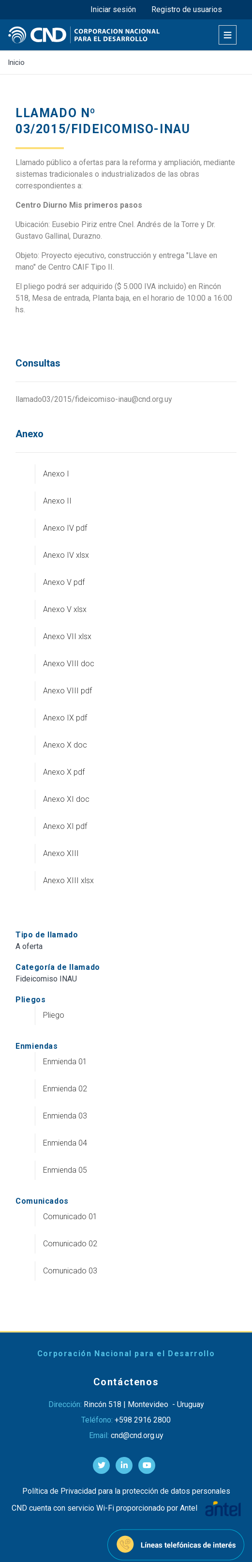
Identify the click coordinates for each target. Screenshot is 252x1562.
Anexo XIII (61, 853)
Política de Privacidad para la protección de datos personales (126, 1491)
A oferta (29, 946)
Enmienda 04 (65, 1143)
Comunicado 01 (70, 1216)
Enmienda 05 (65, 1170)
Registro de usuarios (186, 9)
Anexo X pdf (64, 772)
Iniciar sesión (113, 9)
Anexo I (56, 473)
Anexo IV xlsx (66, 555)
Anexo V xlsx (65, 609)
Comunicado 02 (70, 1243)
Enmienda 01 (65, 1061)
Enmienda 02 (65, 1088)
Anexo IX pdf (65, 717)
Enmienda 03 (65, 1115)
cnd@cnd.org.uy (137, 1435)
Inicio (16, 62)
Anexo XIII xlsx (68, 880)
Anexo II (57, 500)
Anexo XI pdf (65, 826)
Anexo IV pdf (65, 528)
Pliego (53, 1015)
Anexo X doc (65, 745)
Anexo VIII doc (68, 663)
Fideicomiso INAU (46, 978)
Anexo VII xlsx (67, 636)
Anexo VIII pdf (67, 690)
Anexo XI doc (66, 799)
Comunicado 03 (70, 1270)
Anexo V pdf (64, 582)
